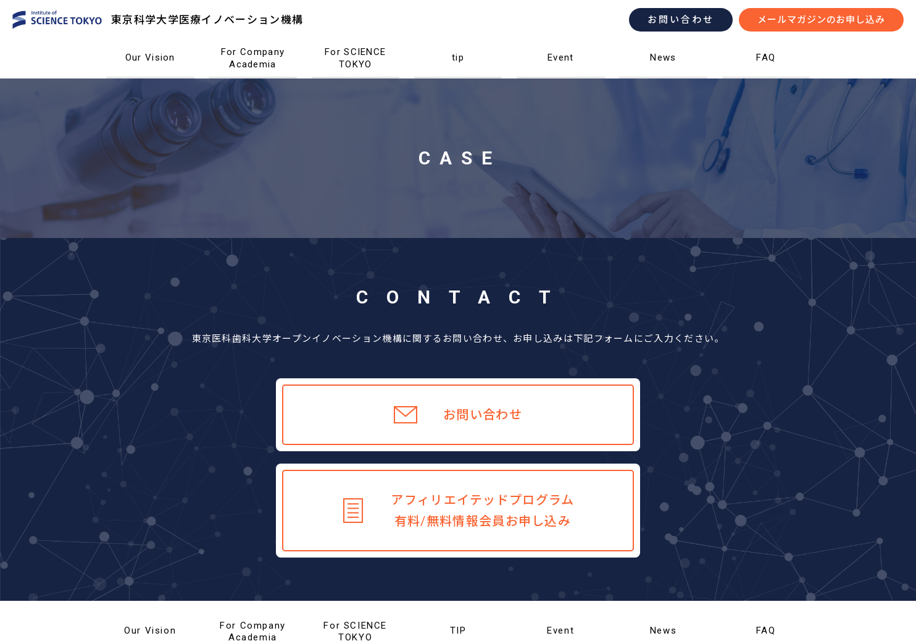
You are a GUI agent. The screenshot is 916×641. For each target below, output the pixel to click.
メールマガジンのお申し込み (821, 19)
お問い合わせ (680, 19)
